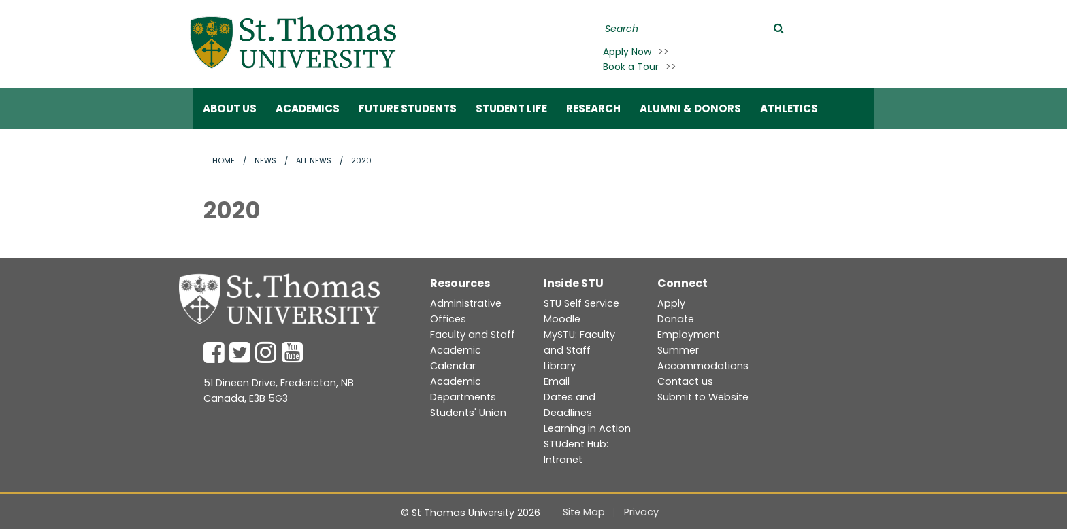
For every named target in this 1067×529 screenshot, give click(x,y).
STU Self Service (581, 303)
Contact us (685, 381)
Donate (675, 319)
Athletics (789, 108)
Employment (688, 334)
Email (557, 381)
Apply (671, 303)
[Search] (690, 28)
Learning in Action (587, 428)
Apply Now (627, 51)
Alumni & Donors (690, 108)
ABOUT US (230, 108)
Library (560, 366)
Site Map (584, 512)
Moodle (562, 319)
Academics (308, 108)
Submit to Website (703, 397)
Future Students (408, 108)
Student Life (511, 108)
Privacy (641, 512)
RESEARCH (593, 108)
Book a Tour (631, 66)
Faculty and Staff (472, 334)
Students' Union (468, 413)
